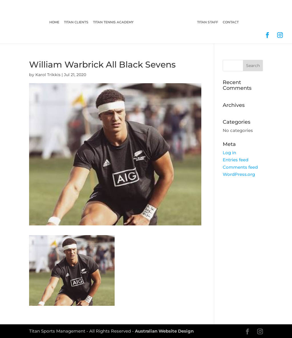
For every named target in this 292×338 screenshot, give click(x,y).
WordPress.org (239, 174)
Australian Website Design (164, 331)
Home (54, 23)
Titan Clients (76, 23)
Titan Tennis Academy (113, 23)
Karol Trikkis (47, 74)
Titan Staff (207, 23)
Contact (231, 23)
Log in (229, 152)
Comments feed (240, 167)
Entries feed (235, 159)
